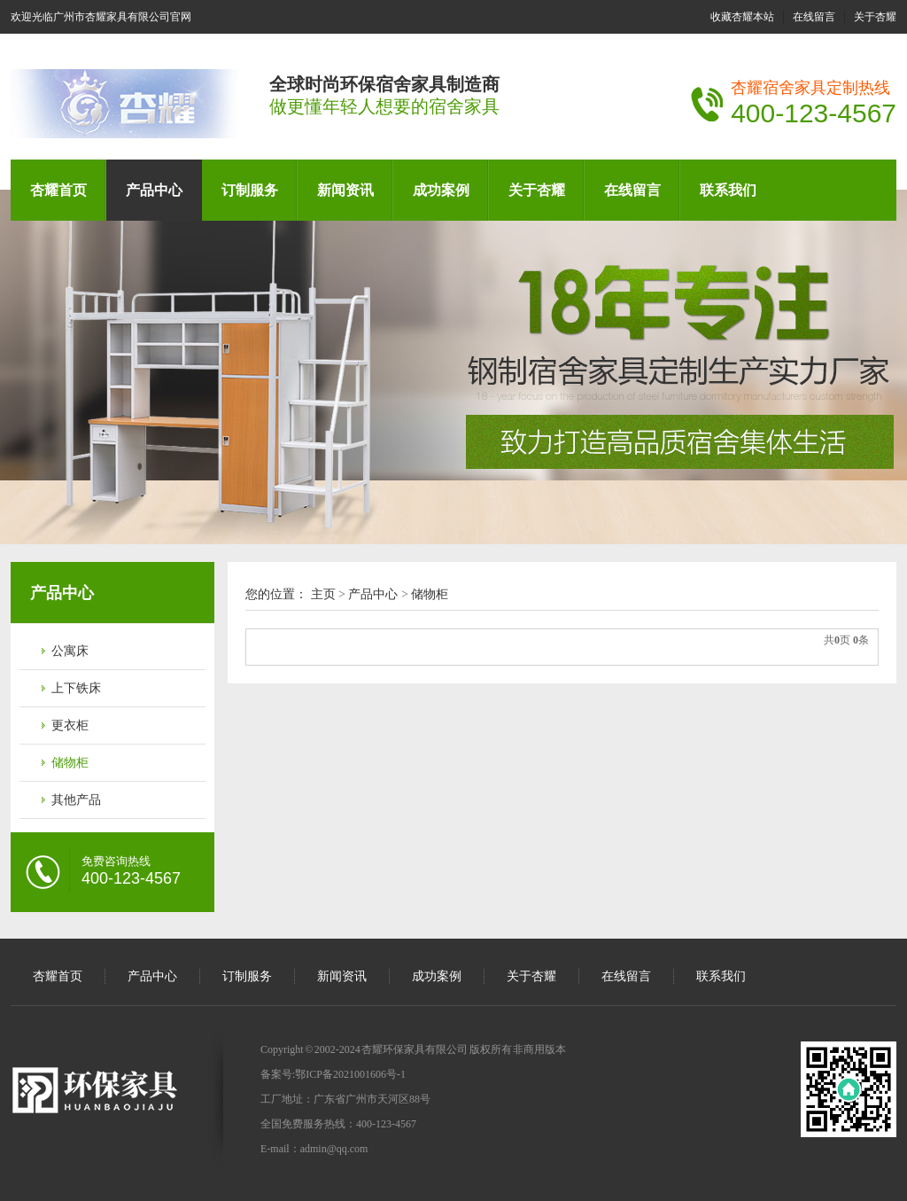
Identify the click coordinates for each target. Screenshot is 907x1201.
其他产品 (76, 800)
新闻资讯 (345, 190)
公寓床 (70, 651)
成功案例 (441, 190)
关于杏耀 (875, 17)
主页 (323, 594)
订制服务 (249, 190)
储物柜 (70, 762)
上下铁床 (76, 688)
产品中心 (154, 190)
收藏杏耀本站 (742, 17)
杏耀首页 (58, 190)
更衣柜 (70, 725)
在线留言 (814, 17)
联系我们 (728, 190)
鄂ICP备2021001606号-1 (350, 1074)
